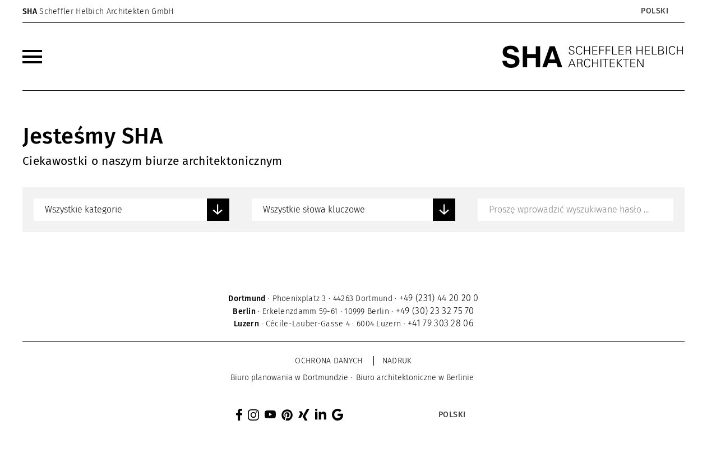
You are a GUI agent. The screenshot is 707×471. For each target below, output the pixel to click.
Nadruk (397, 361)
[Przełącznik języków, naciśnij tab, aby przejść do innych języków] (654, 11)
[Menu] (32, 56)
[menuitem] (32, 56)
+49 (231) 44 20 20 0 (439, 298)
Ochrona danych (328, 361)
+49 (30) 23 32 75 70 (435, 311)
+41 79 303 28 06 (440, 323)
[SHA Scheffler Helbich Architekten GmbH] (593, 56)
